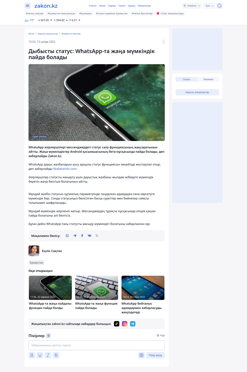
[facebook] (82, 236)
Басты (31, 33)
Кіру (162, 335)
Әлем (102, 5)
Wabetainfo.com (65, 169)
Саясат (92, 5)
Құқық (131, 5)
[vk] (89, 236)
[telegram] (75, 236)
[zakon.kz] (46, 6)
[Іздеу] (219, 6)
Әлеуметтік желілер (70, 33)
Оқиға (122, 5)
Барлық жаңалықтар (48, 33)
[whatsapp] (67, 236)
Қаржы (112, 5)
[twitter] (97, 236)
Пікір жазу (155, 355)
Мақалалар (144, 5)
